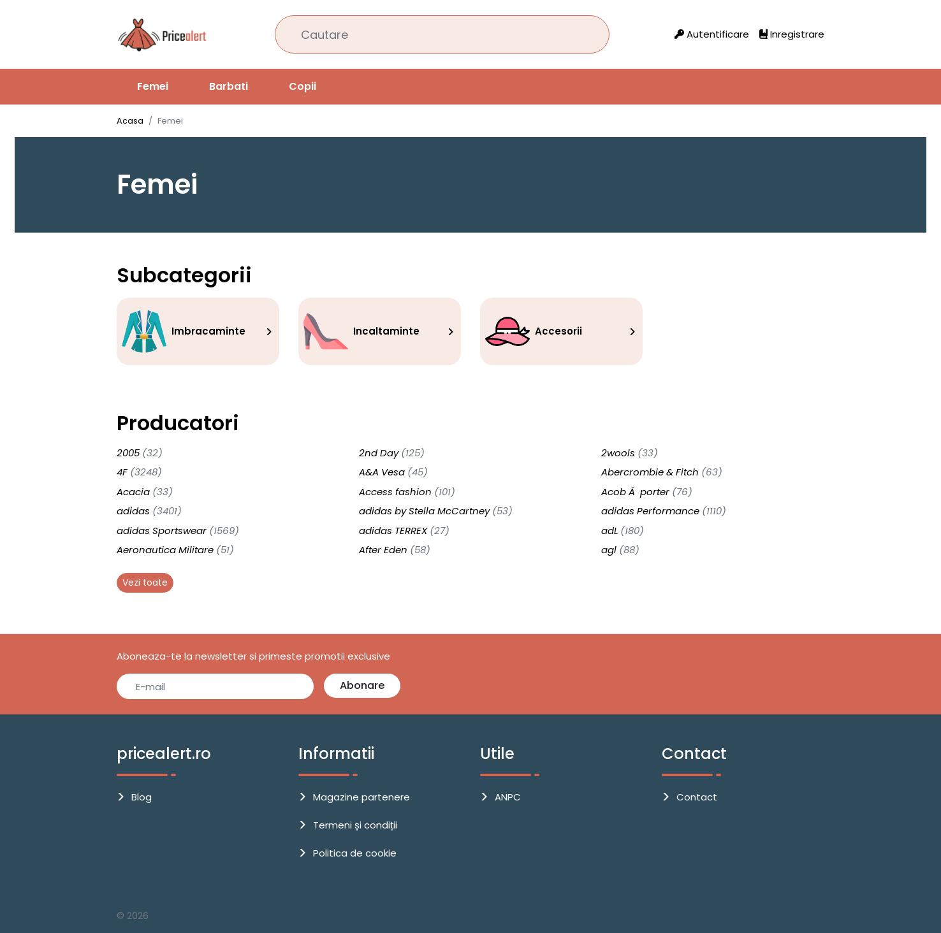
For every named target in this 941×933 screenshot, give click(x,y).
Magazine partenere (361, 797)
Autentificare (712, 34)
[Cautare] (442, 34)
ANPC (508, 797)
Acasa (130, 120)
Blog (141, 797)
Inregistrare (791, 34)
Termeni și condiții (355, 825)
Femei (152, 86)
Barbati (228, 86)
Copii (302, 86)
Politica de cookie (355, 853)
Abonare (362, 685)
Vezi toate (145, 582)
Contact (696, 797)
